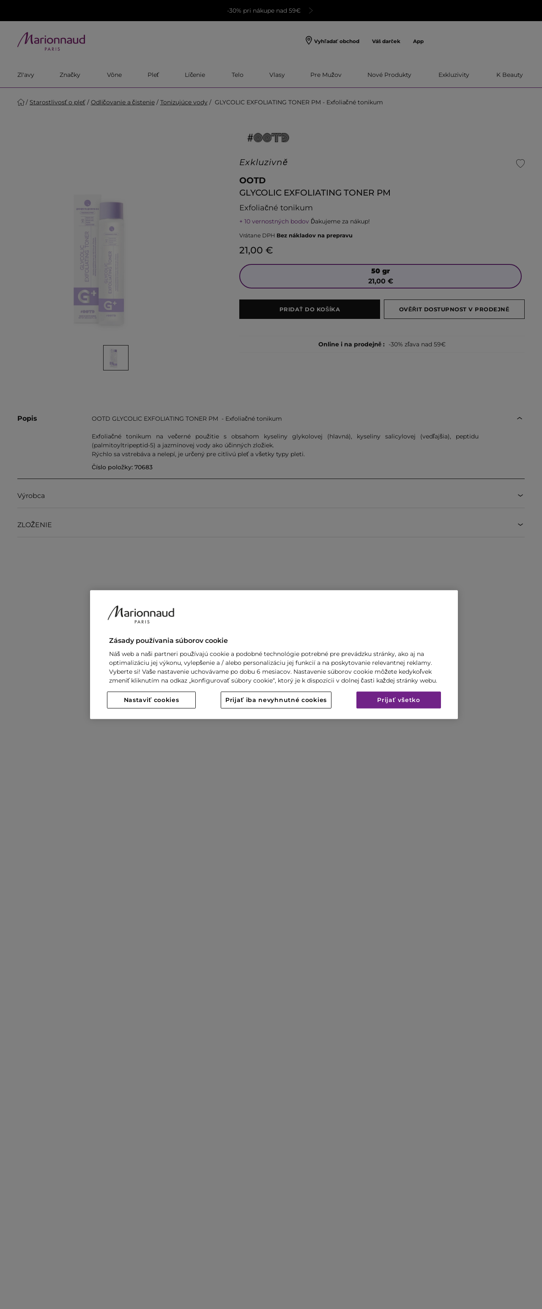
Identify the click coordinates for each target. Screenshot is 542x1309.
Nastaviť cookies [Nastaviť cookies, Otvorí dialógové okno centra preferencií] (151, 700)
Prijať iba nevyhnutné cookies (276, 700)
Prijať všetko (398, 700)
